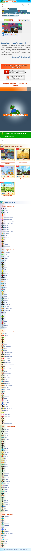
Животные (5, 452)
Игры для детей (6, 219)
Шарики (4, 325)
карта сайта (19, 549)
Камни (4, 275)
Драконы (4, 450)
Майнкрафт (5, 229)
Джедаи (4, 448)
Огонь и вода (5, 383)
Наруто (4, 379)
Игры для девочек (7, 217)
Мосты (4, 288)
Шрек (3, 421)
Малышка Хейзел (7, 369)
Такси (4, 541)
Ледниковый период (7, 365)
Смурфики (5, 402)
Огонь (4, 292)
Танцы (4, 312)
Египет (4, 267)
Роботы (4, 489)
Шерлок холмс (6, 419)
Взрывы (4, 258)
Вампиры (4, 431)
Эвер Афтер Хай (6, 423)
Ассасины (5, 429)
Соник (4, 404)
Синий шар (23, 172)
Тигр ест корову (8, 189)
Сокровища (5, 306)
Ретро (4, 242)
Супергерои (5, 310)
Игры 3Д (4, 213)
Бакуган (4, 335)
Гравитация (5, 263)
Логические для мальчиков (10, 15)
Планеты (25, 13)
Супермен (5, 406)
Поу (3, 392)
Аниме (4, 208)
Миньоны (4, 375)
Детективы (5, 446)
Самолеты (5, 539)
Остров (4, 294)
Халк (3, 412)
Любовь (4, 285)
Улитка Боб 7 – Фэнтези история (8, 156)
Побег (4, 302)
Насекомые (5, 469)
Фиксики (4, 410)
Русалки (4, 491)
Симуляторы (5, 246)
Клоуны (4, 456)
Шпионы (4, 510)
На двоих (4, 235)
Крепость (4, 279)
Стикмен (4, 502)
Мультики (5, 290)
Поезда (4, 535)
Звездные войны (6, 356)
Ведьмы (4, 433)
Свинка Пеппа (6, 394)
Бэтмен (4, 342)
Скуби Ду (4, 398)
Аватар (4, 333)
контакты (14, 549)
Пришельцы (22, 11)
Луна (3, 283)
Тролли (4, 506)
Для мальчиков (12, 9)
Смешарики (5, 400)
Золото (4, 271)
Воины (4, 437)
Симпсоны (5, 396)
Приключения (6, 240)
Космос (4, 277)
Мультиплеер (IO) (7, 231)
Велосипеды (5, 521)
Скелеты (4, 498)
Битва (4, 254)
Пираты (4, 475)
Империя (4, 273)
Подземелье (5, 304)
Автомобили (5, 519)
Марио (4, 371)
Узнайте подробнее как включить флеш (16, 71)
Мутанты (4, 466)
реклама (25, 549)
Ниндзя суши (23, 155)
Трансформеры (6, 408)
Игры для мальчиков (7, 221)
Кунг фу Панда (6, 362)
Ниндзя (4, 471)
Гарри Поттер (5, 346)
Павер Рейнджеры (7, 385)
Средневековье (6, 308)
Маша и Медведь (6, 373)
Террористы (5, 504)
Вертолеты (5, 523)
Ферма (4, 317)
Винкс (4, 344)
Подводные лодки (7, 533)
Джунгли (4, 265)
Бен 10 (4, 338)
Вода (3, 260)
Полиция (4, 479)
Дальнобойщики (6, 444)
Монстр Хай (5, 377)
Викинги (4, 435)
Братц (4, 340)
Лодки (4, 529)
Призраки (5, 483)
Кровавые (5, 227)
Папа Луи (5, 387)
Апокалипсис (5, 252)
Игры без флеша (6, 215)
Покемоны (5, 477)
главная (6, 549)
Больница (5, 256)
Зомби (4, 454)
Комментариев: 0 (16, 56)
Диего (4, 348)
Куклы (4, 460)
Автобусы (5, 516)
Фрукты (4, 319)
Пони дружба (5, 389)
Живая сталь (5, 354)
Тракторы (5, 546)
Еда (3, 269)
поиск (9, 549)
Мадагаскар (5, 367)
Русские (4, 244)
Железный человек (7, 352)
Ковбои (4, 458)
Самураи (4, 496)
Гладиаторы (5, 439)
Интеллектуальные (8, 13)
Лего (3, 281)
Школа (4, 327)
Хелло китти (5, 414)
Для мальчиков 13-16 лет (9, 11)
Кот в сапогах (5, 360)
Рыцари (4, 494)
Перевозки (5, 298)
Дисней (4, 350)
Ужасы (4, 315)
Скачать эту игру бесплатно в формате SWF (15, 134)
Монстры (4, 464)
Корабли (4, 527)
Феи (3, 508)
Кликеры (4, 225)
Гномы (4, 442)
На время (5, 233)
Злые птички (5, 358)
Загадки (4, 211)
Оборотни (5, 473)
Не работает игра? (25, 56)
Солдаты (4, 500)
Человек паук (5, 417)
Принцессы (5, 485)
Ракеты (18, 13)
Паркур (4, 296)
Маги (3, 462)
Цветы (4, 321)
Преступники (5, 481)
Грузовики (5, 525)
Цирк (3, 323)
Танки (4, 544)
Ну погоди (5, 381)
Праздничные (6, 238)
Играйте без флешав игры (16, 77)
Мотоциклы (5, 531)
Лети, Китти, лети (8, 172)
